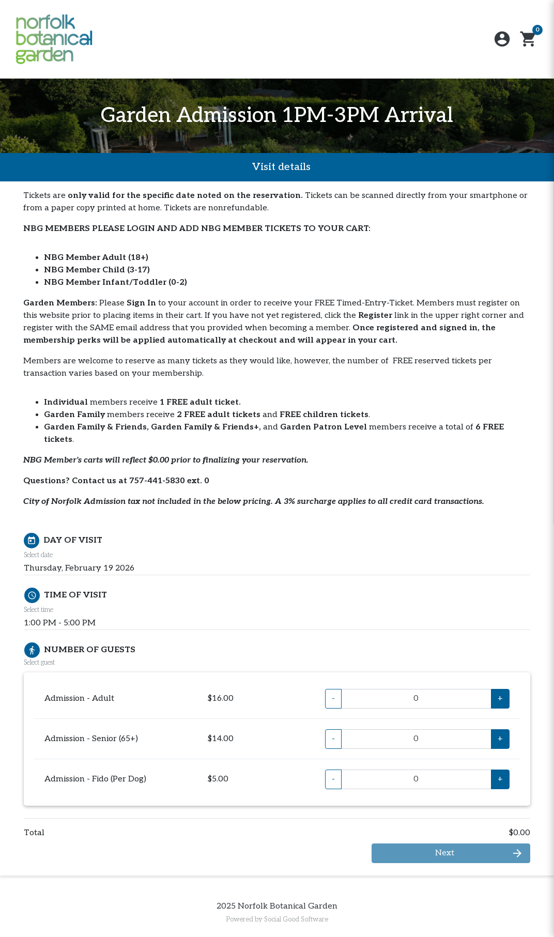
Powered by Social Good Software (277, 919)
